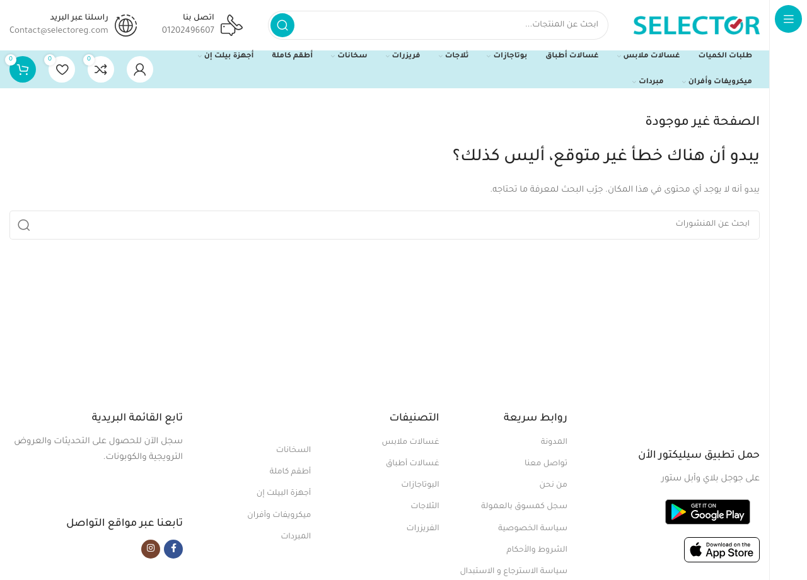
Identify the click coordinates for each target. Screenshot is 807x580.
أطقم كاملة (290, 472)
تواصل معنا (546, 464)
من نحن (553, 485)
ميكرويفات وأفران (279, 515)
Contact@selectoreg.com (58, 31)
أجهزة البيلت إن (284, 493)
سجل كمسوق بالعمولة (524, 506)
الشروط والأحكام (536, 550)
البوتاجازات (420, 485)
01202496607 (188, 31)
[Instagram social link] (150, 549)
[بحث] (438, 25)
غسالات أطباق (412, 464)
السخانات (293, 450)
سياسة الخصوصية (532, 529)
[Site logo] (697, 25)
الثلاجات (424, 506)
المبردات (296, 537)
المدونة (554, 442)
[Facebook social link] (173, 549)
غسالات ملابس (410, 442)
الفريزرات (423, 529)
